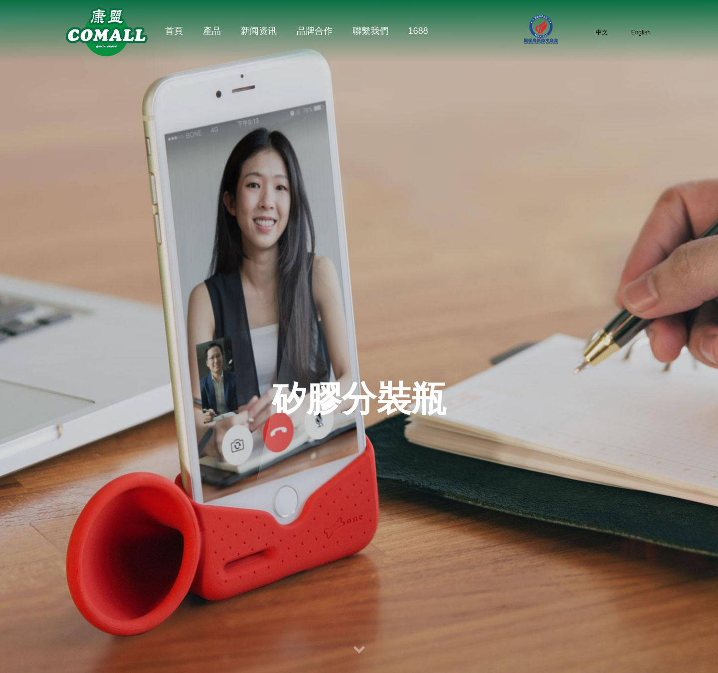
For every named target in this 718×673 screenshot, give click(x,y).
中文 (595, 32)
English (634, 32)
